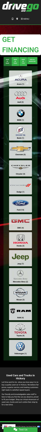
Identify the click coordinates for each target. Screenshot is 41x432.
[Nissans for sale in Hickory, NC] (20, 294)
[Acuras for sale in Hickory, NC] (20, 78)
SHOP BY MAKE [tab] (7, 61)
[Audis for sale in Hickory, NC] (20, 96)
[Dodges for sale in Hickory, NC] (20, 186)
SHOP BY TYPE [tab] (23, 61)
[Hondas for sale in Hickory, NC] (20, 240)
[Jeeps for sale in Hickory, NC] (20, 258)
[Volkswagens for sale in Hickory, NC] (20, 348)
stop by (35, 402)
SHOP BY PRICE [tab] (15, 61)
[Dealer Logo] (20, 7)
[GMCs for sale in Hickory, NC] (20, 222)
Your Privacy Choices (33, 426)
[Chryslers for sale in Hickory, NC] (20, 168)
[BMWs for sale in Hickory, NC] (20, 114)
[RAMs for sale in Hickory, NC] (20, 312)
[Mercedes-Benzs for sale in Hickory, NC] (20, 276)
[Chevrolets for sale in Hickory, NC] (20, 150)
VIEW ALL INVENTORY (32, 60)
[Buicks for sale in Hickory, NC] (20, 132)
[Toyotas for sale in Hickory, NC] (20, 330)
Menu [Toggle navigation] (25, 19)
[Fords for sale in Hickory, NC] (20, 204)
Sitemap (23, 426)
